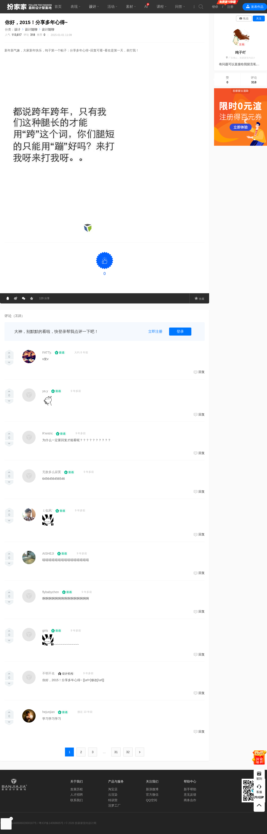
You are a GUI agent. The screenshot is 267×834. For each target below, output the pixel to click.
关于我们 (76, 781)
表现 (74, 6)
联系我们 (76, 800)
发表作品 (257, 6)
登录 (215, 6)
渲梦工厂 (114, 805)
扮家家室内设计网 (29, 6)
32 (128, 752)
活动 (111, 6)
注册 (230, 6)
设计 (92, 6)
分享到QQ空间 (32, 298)
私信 (246, 18)
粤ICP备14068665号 (51, 823)
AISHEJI (48, 553)
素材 (129, 6)
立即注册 (155, 331)
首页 (58, 6)
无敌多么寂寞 (51, 472)
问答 (178, 6)
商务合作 (190, 800)
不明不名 (48, 673)
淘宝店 (112, 789)
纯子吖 (240, 52)
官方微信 (152, 794)
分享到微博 (16, 298)
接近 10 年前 (85, 711)
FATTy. (47, 352)
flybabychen (50, 592)
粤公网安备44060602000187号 (18, 823)
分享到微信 (24, 298)
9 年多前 (76, 391)
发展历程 (76, 789)
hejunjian (48, 712)
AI (146, 6)
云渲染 (112, 794)
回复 (201, 372)
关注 (258, 18)
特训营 (112, 800)
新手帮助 (190, 789)
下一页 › (139, 752)
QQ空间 (151, 800)
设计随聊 (31, 29)
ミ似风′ (47, 510)
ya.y (45, 391)
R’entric (47, 433)
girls (45, 630)
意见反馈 (190, 794)
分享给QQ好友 (8, 298)
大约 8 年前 (81, 352)
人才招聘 (76, 794)
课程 (160, 6)
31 (116, 752)
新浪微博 (152, 789)
